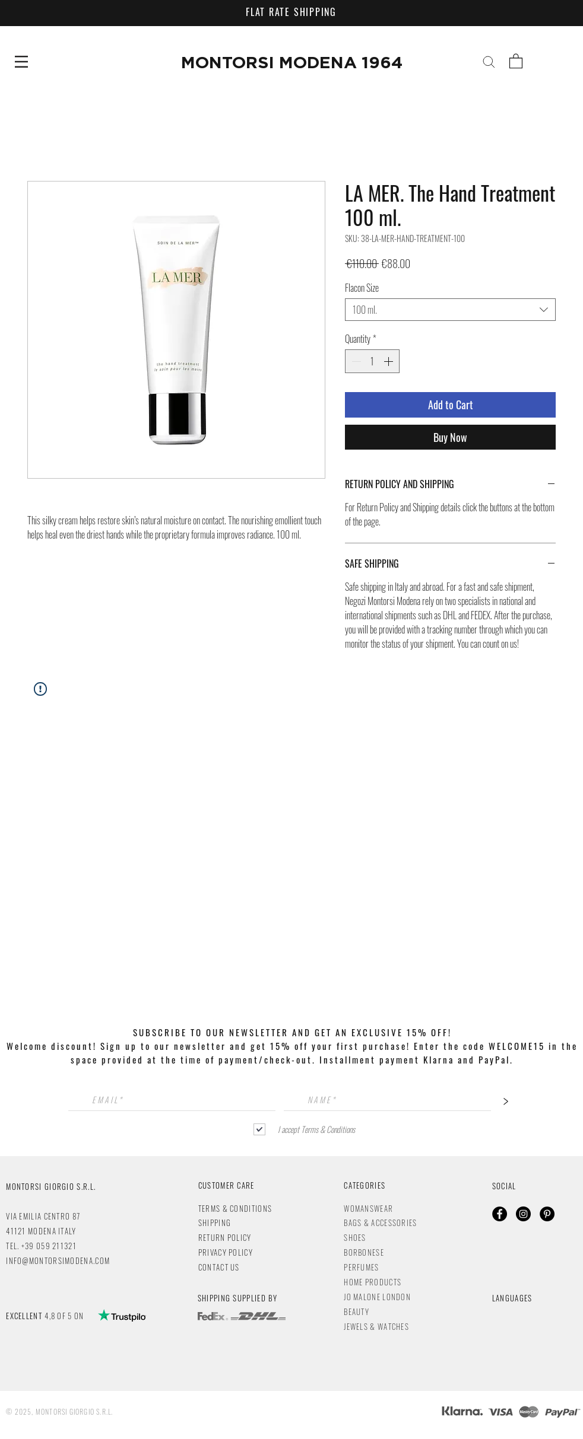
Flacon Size (362, 288)
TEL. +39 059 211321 (41, 1246)
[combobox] (450, 309)
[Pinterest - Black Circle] (547, 1213)
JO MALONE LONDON (377, 1297)
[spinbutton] (372, 361)
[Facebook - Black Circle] (499, 1213)
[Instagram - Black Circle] (523, 1213)
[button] (21, 62)
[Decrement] (355, 361)
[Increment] (389, 361)
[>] (506, 1099)
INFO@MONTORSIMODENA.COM (58, 1260)
